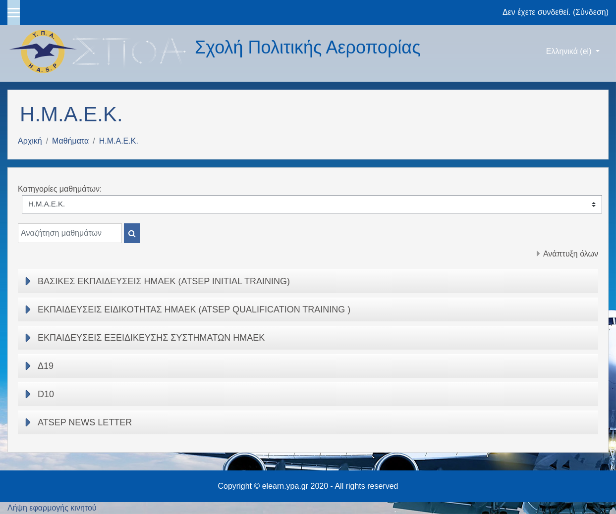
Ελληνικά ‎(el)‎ (570, 51)
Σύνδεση (590, 12)
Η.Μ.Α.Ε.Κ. (118, 141)
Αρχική (30, 141)
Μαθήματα (70, 141)
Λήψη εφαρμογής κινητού (52, 508)
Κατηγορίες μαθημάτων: (60, 189)
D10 (46, 394)
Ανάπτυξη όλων (570, 254)
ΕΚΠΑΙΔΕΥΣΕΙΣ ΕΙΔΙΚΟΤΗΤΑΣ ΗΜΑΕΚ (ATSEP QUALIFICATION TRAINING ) (194, 309)
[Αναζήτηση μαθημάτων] (70, 233)
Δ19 (46, 366)
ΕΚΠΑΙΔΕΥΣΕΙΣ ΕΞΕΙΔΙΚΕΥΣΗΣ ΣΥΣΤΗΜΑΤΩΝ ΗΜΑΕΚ (151, 338)
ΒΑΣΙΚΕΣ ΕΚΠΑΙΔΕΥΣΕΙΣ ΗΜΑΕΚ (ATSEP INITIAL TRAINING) (164, 281)
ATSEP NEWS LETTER (85, 422)
